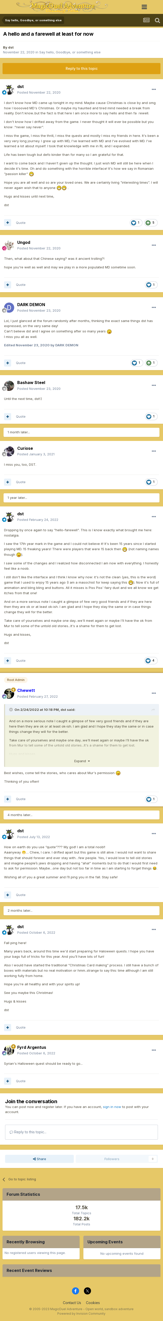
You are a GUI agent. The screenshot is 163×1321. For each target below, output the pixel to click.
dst (11, 47)
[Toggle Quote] (11, 710)
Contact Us (72, 1303)
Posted (39, 92)
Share (39, 1159)
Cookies (93, 1303)
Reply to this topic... (28, 1132)
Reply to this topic (82, 68)
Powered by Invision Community (81, 1313)
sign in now (112, 1107)
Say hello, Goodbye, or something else (70, 52)
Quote (21, 223)
